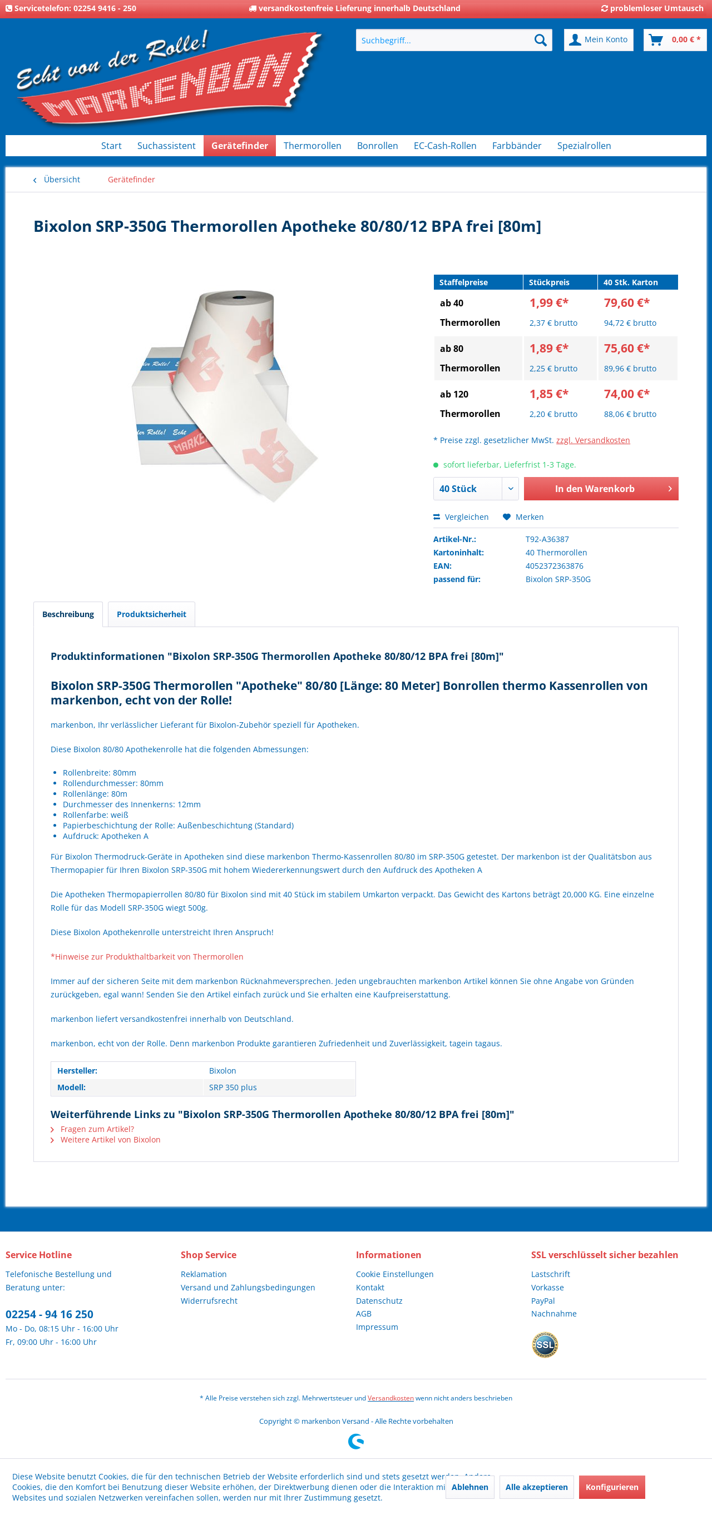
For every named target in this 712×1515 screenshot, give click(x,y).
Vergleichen (461, 516)
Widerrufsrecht (209, 1300)
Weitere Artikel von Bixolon (106, 1139)
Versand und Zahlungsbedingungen (248, 1287)
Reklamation (204, 1274)
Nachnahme (554, 1313)
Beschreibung (68, 614)
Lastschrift (550, 1274)
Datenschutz (379, 1300)
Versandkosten (391, 1398)
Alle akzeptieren (537, 1487)
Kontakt (370, 1287)
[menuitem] (454, 40)
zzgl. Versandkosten (593, 440)
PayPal (543, 1300)
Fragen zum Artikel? (92, 1129)
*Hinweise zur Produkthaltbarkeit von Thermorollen (147, 956)
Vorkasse (547, 1287)
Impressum (377, 1327)
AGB (364, 1313)
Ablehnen (470, 1487)
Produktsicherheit (151, 614)
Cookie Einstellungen (395, 1274)
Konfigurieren (612, 1487)
